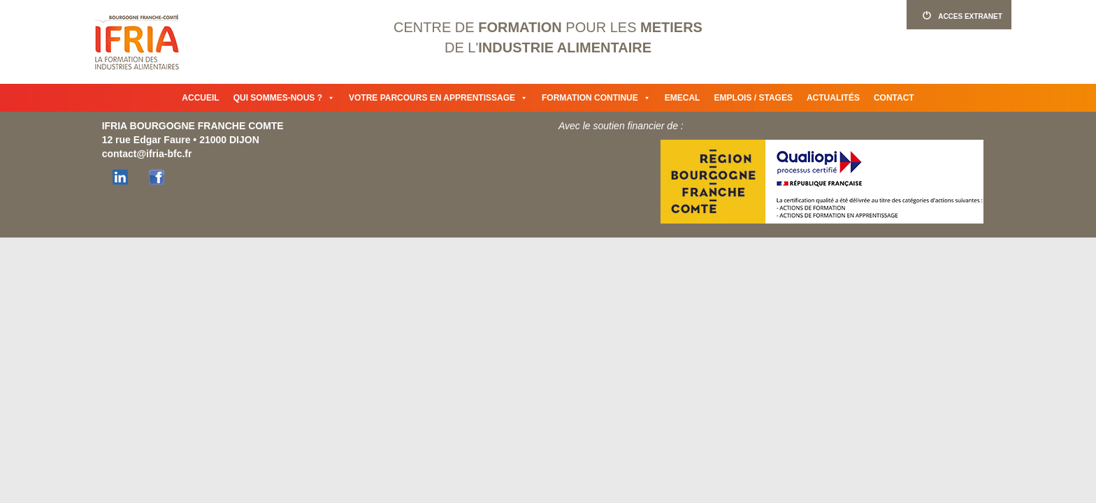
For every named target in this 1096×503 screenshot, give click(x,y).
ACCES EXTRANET (959, 15)
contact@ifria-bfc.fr (147, 153)
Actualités (833, 98)
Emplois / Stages (753, 98)
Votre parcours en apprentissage (438, 98)
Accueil (200, 98)
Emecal (682, 98)
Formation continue (596, 98)
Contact (894, 98)
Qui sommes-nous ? (284, 98)
